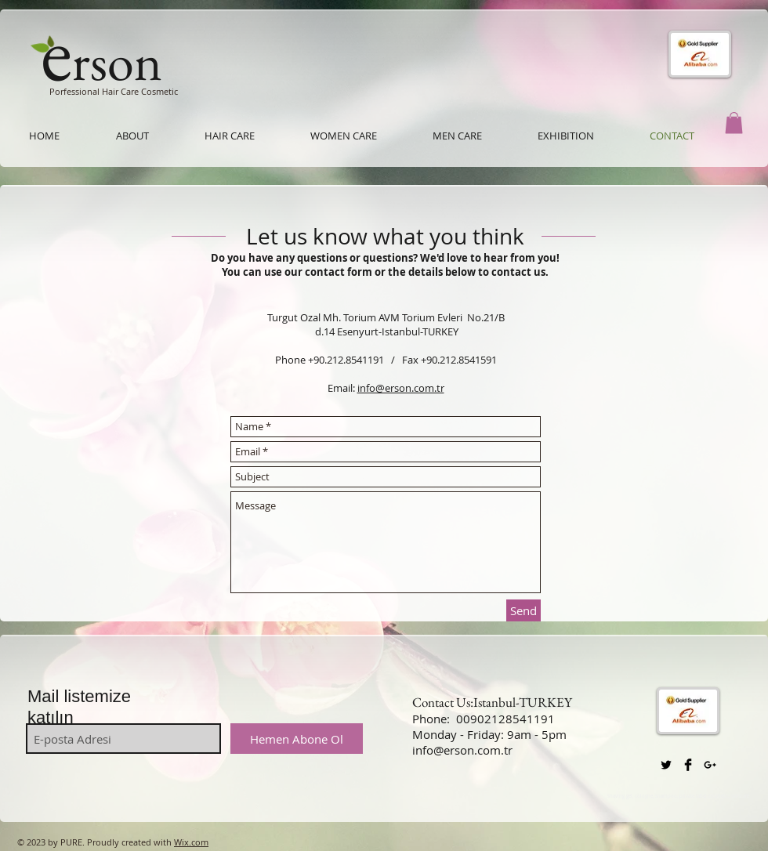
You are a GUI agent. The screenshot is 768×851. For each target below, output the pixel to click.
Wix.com (191, 842)
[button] (734, 122)
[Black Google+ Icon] (710, 765)
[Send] (523, 610)
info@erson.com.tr (400, 388)
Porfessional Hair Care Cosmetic (113, 91)
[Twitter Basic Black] (666, 765)
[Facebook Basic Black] (688, 765)
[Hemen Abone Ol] (296, 738)
